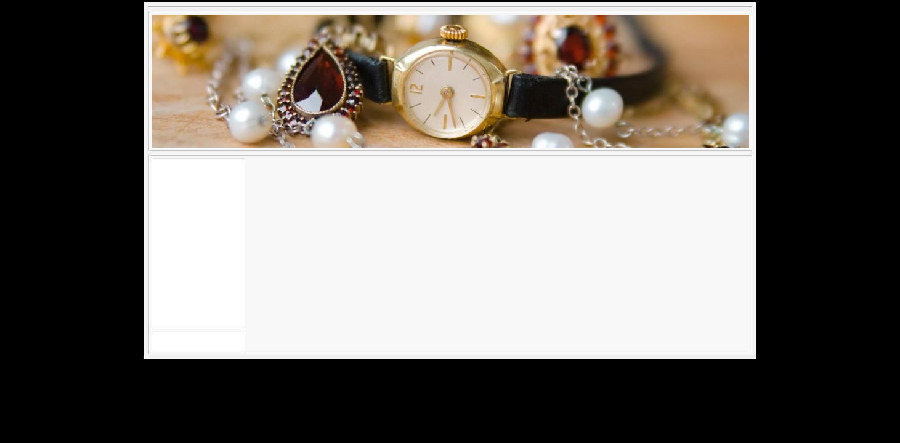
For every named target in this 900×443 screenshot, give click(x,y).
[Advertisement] (198, 242)
